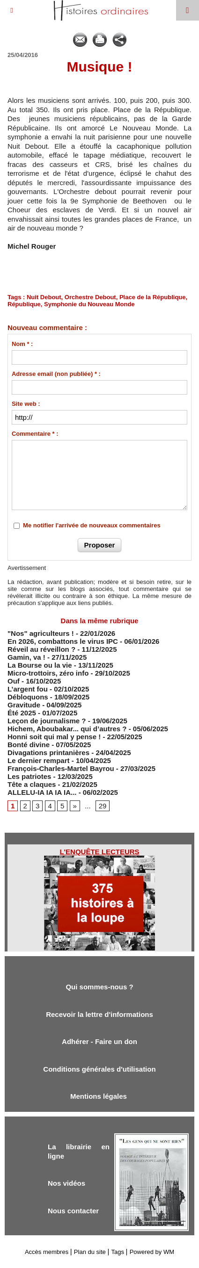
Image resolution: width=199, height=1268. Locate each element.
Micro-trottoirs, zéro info (47, 673)
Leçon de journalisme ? (46, 721)
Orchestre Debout (90, 297)
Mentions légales (99, 1096)
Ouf (13, 681)
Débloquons (27, 697)
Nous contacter (73, 1211)
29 (103, 806)
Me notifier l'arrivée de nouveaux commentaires (92, 525)
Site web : (26, 403)
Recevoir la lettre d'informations (99, 1014)
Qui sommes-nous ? (99, 987)
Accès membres (46, 1251)
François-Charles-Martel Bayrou (60, 768)
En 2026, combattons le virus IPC (62, 641)
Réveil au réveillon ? (41, 649)
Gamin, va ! (26, 657)
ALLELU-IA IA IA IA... (42, 792)
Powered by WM (152, 1251)
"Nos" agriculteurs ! (40, 633)
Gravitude (23, 705)
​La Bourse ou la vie (39, 665)
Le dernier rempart (38, 760)
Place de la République (152, 297)
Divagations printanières (48, 752)
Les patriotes (29, 776)
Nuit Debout (44, 297)
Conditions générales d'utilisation (99, 1069)
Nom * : (22, 343)
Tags (117, 1251)
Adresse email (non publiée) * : (56, 373)
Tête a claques (31, 784)
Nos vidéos (66, 1183)
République (24, 304)
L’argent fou (27, 689)
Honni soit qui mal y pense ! (54, 737)
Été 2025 (21, 713)
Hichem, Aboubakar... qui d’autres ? (67, 729)
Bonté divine (28, 745)
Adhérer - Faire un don (99, 1041)
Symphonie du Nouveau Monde (89, 304)
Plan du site (90, 1251)
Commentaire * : (35, 433)
